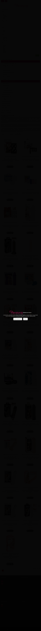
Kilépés (25, 319)
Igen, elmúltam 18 (17, 319)
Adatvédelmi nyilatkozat (20, 317)
